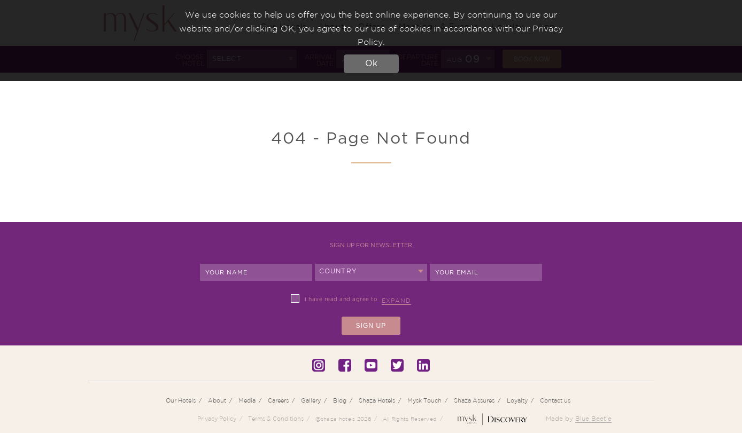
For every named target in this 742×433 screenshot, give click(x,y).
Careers (278, 400)
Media (247, 400)
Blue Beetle (593, 418)
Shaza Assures (474, 400)
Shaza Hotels (377, 400)
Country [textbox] (338, 271)
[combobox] (371, 272)
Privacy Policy (216, 418)
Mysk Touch (424, 400)
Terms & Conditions (276, 418)
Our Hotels (181, 400)
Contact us (555, 400)
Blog (339, 400)
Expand (396, 300)
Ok (371, 63)
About (217, 400)
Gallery (311, 400)
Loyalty (517, 400)
